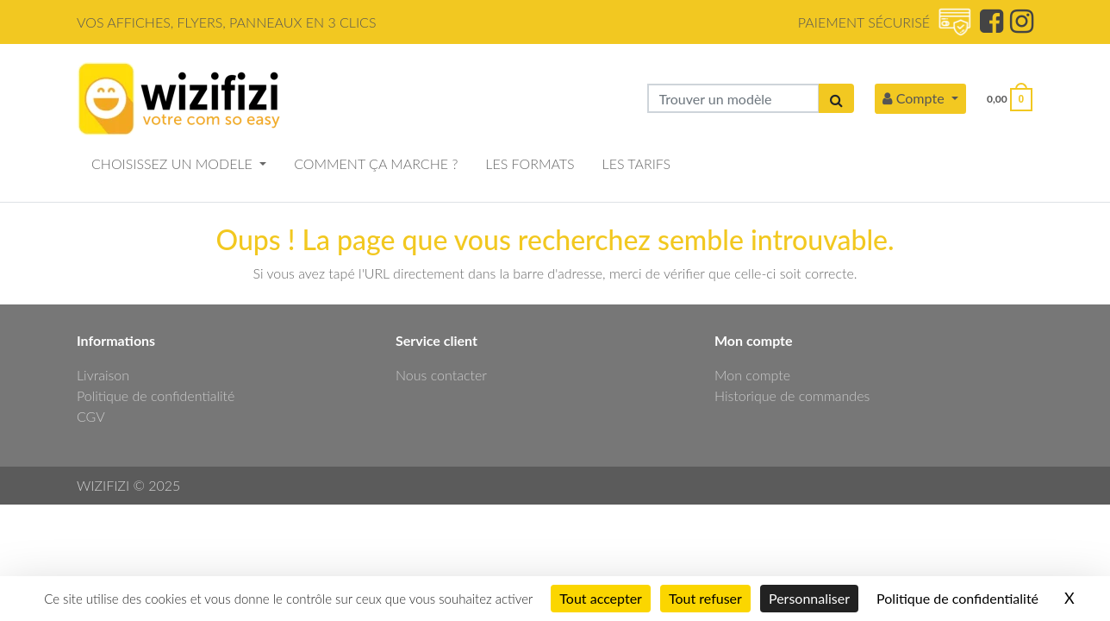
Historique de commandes (792, 395)
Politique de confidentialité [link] (957, 598)
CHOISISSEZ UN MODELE (173, 163)
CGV (91, 416)
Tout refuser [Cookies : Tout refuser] (705, 598)
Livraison (103, 375)
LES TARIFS (636, 163)
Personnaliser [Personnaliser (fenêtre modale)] (809, 598)
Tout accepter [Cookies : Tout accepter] (600, 598)
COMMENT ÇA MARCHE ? (376, 163)
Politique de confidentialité (155, 395)
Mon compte (752, 375)
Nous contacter (441, 375)
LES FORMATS (529, 163)
